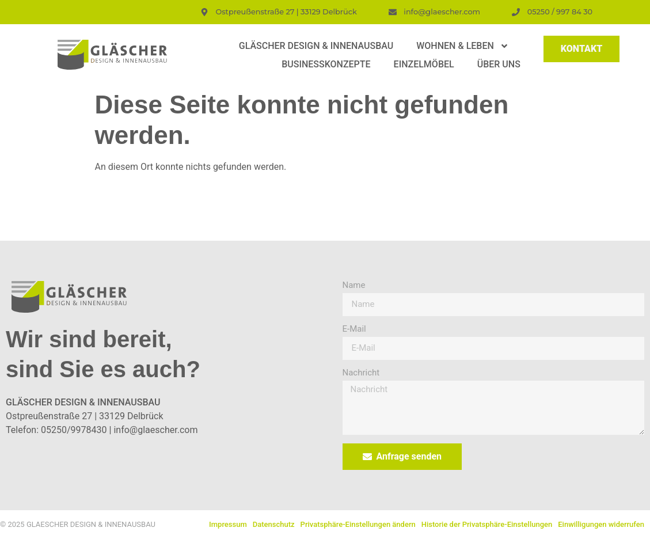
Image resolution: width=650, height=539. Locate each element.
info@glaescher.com (155, 429)
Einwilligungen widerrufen (601, 524)
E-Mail (354, 329)
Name (354, 285)
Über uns (498, 64)
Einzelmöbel (424, 64)
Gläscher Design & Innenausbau (316, 45)
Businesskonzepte (326, 64)
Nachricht (361, 373)
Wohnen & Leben (462, 46)
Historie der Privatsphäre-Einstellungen (487, 524)
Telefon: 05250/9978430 (56, 429)
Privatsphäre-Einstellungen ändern (358, 524)
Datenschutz (274, 524)
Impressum (228, 524)
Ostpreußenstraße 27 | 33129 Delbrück (85, 416)
